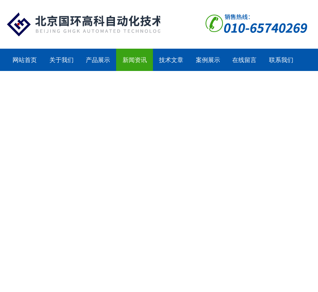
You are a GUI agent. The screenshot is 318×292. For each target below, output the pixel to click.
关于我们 (61, 59)
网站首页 (25, 59)
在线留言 (244, 59)
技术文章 (171, 59)
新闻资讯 (135, 59)
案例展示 (208, 59)
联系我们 (281, 59)
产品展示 (98, 59)
